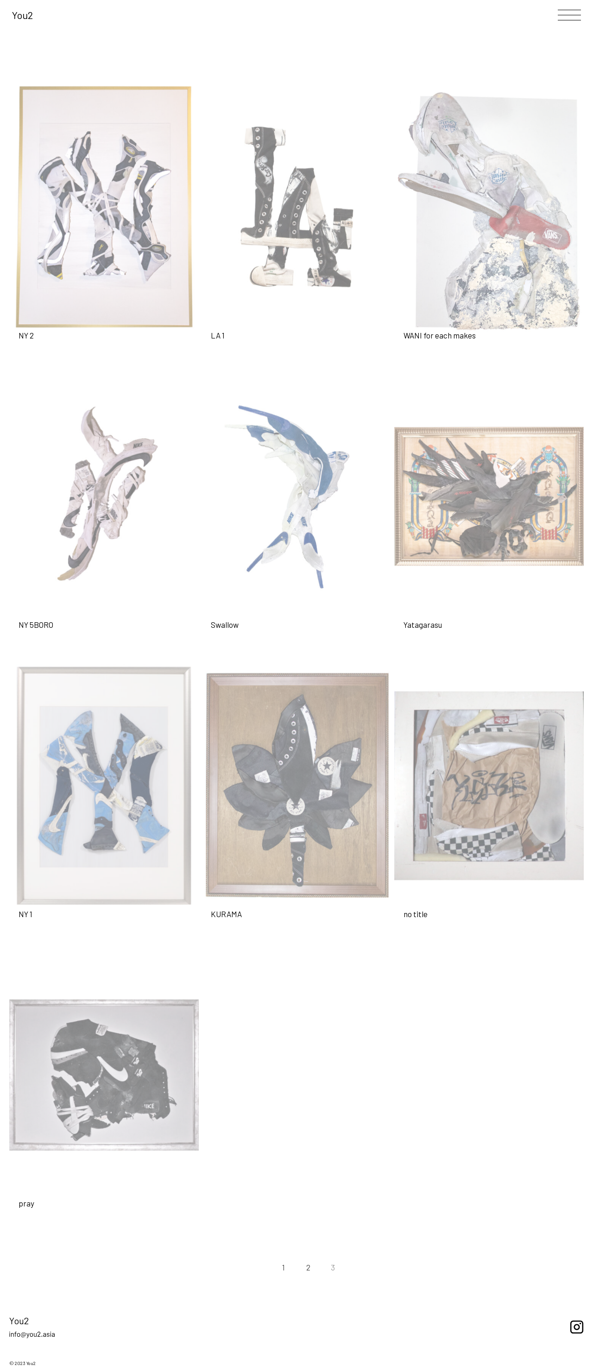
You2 (22, 15)
